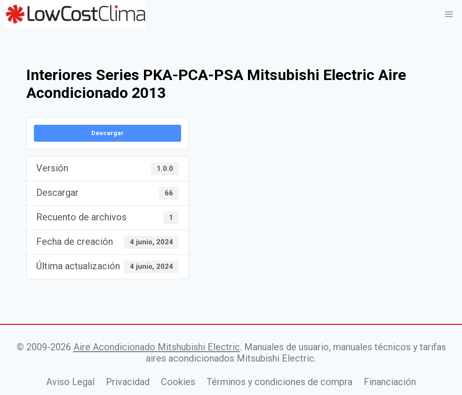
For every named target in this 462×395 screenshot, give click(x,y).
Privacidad (128, 381)
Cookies (178, 381)
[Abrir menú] (448, 14)
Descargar (107, 133)
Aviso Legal (70, 381)
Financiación (390, 381)
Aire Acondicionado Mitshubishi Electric (156, 347)
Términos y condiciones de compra (279, 381)
